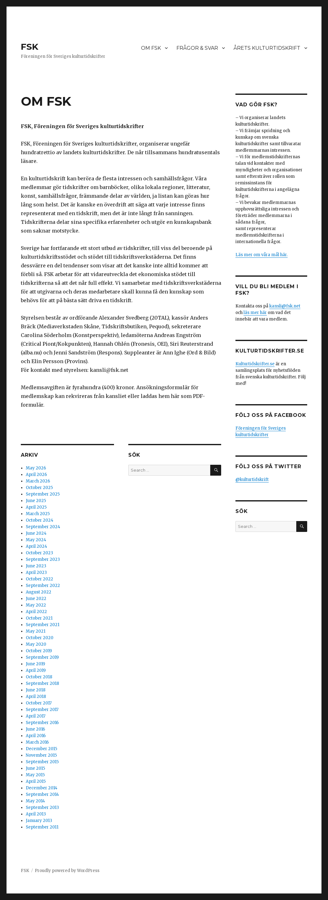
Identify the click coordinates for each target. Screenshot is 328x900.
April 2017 (35, 716)
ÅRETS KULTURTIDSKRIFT (267, 48)
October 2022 (39, 579)
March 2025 (38, 513)
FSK (29, 46)
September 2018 (42, 683)
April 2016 (36, 735)
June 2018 (35, 690)
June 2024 (36, 533)
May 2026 (36, 468)
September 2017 (42, 709)
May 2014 (35, 801)
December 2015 (41, 748)
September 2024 (43, 526)
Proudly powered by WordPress (67, 870)
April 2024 (36, 546)
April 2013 (36, 814)
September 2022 (43, 585)
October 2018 (39, 677)
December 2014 (41, 788)
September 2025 (43, 494)
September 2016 (42, 722)
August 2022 (38, 592)
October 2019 (39, 650)
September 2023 (43, 559)
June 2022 (36, 598)
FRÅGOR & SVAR (197, 48)
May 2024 (36, 539)
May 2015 (35, 775)
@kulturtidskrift (252, 479)
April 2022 (36, 611)
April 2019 (36, 670)
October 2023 (39, 553)
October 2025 (39, 487)
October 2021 (39, 618)
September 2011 (42, 827)
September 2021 (42, 624)
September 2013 (42, 807)
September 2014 (42, 794)
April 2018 (36, 696)
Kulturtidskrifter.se (255, 364)
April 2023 (36, 572)
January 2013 (39, 820)
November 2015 (41, 755)
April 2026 (36, 474)
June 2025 (36, 500)
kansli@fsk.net (284, 306)
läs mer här (255, 312)
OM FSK (151, 48)
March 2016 (37, 742)
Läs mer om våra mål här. (261, 254)
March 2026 (38, 481)
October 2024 (39, 520)
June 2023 (36, 566)
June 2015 (35, 768)
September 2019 (42, 657)
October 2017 (39, 703)
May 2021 (35, 631)
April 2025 (36, 507)
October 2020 (39, 637)
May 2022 (36, 605)
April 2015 (36, 781)
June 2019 (35, 664)
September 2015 (42, 761)
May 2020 (36, 644)
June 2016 (35, 729)
